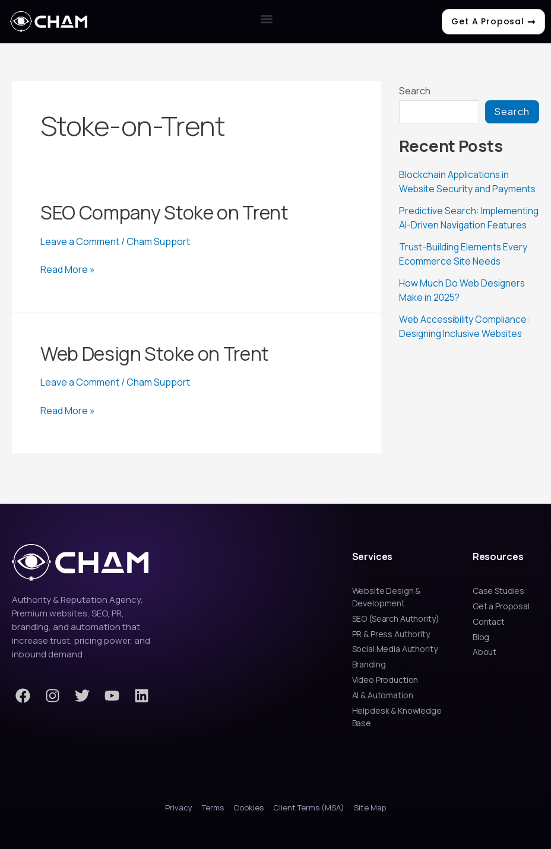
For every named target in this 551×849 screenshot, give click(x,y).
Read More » (67, 269)
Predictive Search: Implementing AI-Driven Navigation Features (449, 224)
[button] (266, 18)
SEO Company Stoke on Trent (164, 212)
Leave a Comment (79, 241)
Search (414, 90)
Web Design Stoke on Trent (154, 354)
